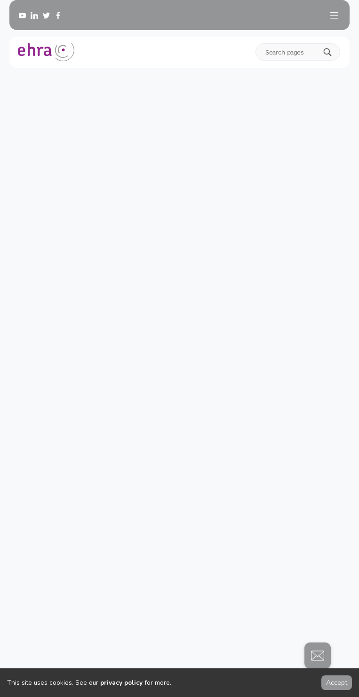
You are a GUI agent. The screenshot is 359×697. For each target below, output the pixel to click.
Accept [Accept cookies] (336, 682)
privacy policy (121, 682)
